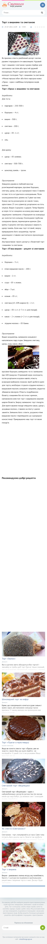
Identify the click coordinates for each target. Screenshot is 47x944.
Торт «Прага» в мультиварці (15, 742)
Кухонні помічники (7, 745)
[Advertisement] (23, 448)
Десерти (4, 662)
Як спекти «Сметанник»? (13, 828)
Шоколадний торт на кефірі (15, 699)
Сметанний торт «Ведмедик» (16, 785)
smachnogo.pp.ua (25, 939)
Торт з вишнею (9, 869)
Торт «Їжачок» (8, 658)
